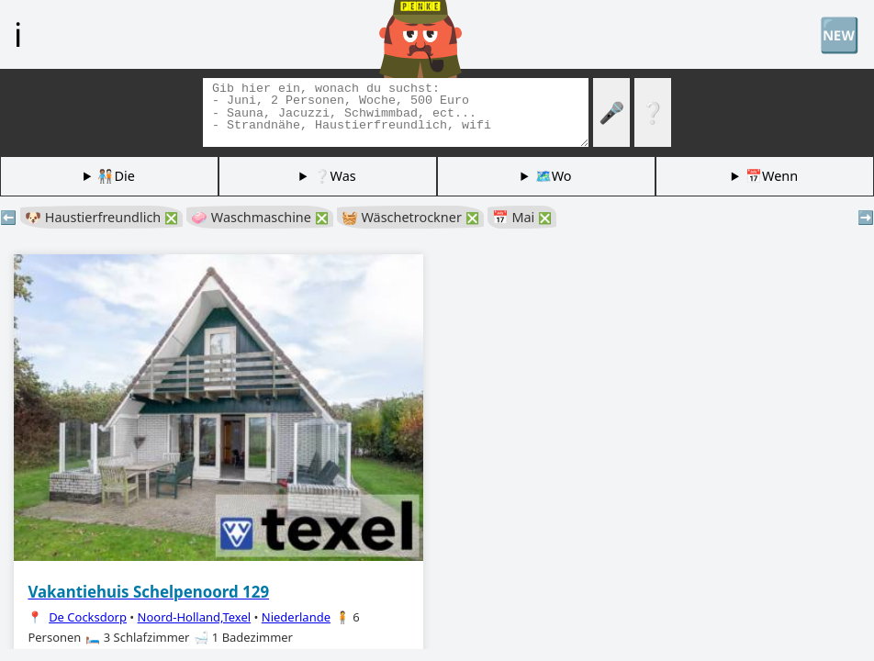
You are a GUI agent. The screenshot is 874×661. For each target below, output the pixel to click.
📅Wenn (771, 176)
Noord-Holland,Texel (195, 617)
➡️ (865, 217)
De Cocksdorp (88, 617)
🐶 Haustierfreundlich (101, 217)
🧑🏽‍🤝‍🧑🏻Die (115, 176)
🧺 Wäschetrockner (410, 217)
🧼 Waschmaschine (260, 217)
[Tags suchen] (395, 112)
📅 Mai (522, 217)
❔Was (335, 176)
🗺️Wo (553, 176)
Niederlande (296, 617)
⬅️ (8, 217)
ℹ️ (18, 34)
